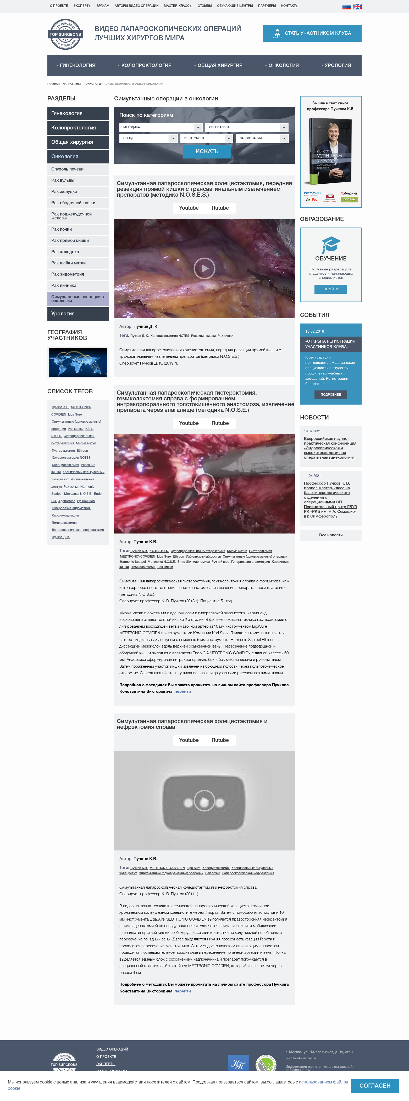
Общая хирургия (220, 66)
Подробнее (331, 394)
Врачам (103, 5)
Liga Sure (75, 414)
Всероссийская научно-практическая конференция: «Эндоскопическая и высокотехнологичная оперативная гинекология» (330, 448)
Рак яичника (63, 286)
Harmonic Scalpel (133, 561)
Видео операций (112, 1049)
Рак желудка (64, 192)
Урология (338, 66)
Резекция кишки (203, 335)
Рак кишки (76, 429)
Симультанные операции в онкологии (77, 299)
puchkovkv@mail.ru (301, 1058)
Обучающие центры (235, 5)
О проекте (59, 5)
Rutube (220, 208)
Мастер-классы (178, 5)
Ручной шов (86, 501)
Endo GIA (185, 561)
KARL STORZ (159, 551)
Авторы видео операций (137, 5)
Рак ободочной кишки (73, 203)
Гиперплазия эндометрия (71, 508)
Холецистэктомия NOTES (71, 457)
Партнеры (267, 5)
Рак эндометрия (67, 274)
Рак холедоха (65, 252)
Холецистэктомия (65, 465)
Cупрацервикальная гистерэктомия (198, 551)
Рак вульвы (62, 181)
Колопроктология (146, 66)
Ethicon (82, 450)
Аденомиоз (66, 501)
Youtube (189, 208)
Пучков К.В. (60, 407)
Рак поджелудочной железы (71, 216)
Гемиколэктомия (64, 522)
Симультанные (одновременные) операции (255, 556)
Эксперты (82, 5)
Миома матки (86, 443)
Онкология (284, 66)
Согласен (375, 1086)
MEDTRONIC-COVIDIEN (137, 556)
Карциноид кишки (65, 515)
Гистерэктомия (63, 450)
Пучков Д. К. (61, 537)
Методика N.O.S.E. (78, 493)
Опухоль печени (67, 169)
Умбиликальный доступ (203, 556)
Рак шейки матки (68, 263)
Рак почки (61, 229)
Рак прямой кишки (70, 241)
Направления (72, 84)
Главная (53, 84)
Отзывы (205, 5)
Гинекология (77, 66)
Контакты (290, 5)
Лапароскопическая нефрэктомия (78, 530)
